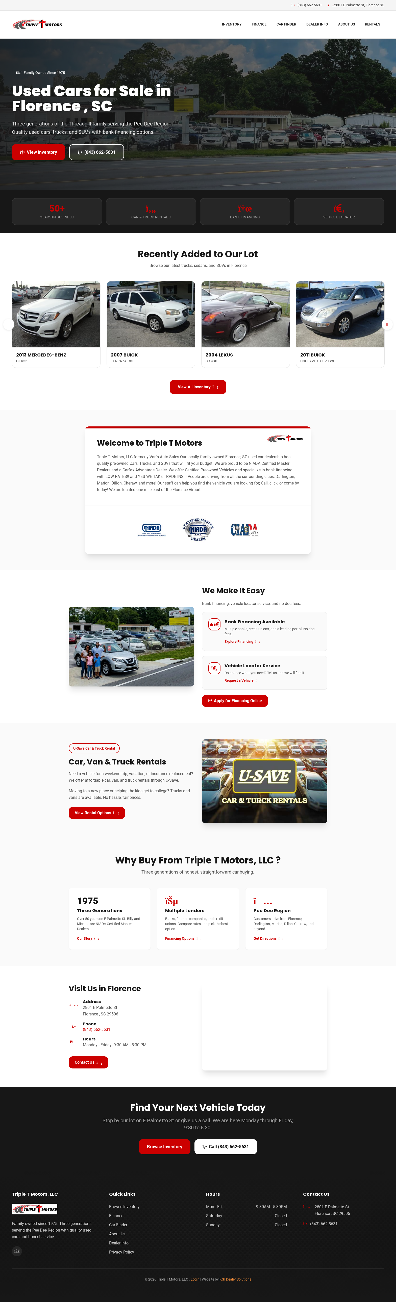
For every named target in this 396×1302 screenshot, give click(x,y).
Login (195, 1279)
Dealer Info (119, 1243)
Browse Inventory (164, 1146)
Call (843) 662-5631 (226, 1146)
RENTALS (372, 24)
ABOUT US (346, 24)
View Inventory (38, 152)
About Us (117, 1234)
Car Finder (118, 1224)
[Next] (387, 324)
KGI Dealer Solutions (235, 1279)
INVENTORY (232, 24)
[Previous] (8, 324)
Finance (116, 1215)
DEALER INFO (317, 24)
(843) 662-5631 (96, 152)
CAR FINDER (286, 24)
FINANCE (259, 24)
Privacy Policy (121, 1252)
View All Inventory (198, 387)
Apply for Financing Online (235, 700)
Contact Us (88, 1062)
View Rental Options (97, 812)
